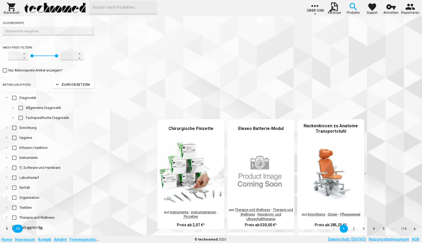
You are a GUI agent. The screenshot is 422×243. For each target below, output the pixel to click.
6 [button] (7, 229)
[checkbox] (32, 70)
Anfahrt (60, 239)
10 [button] (18, 229)
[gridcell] (48, 98)
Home (6, 239)
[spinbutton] (14, 56)
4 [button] (374, 229)
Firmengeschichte (85, 239)
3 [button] (364, 229)
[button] (11, 7)
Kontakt (44, 239)
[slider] (32, 55)
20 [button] (29, 229)
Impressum (25, 239)
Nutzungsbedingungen (389, 239)
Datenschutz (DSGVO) (347, 239)
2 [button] (354, 229)
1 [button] (344, 229)
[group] (315, 9)
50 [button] (41, 229)
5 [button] (384, 229)
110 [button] (404, 229)
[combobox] (123, 7)
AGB (415, 239)
